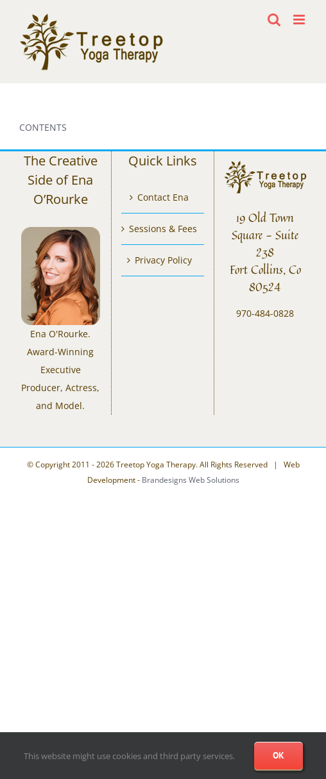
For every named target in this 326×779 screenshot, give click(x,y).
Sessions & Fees (163, 228)
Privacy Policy (163, 260)
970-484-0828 (265, 313)
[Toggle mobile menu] (300, 19)
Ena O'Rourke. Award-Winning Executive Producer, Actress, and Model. (60, 370)
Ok (278, 755)
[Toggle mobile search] (274, 19)
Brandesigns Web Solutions (190, 479)
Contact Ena (163, 197)
